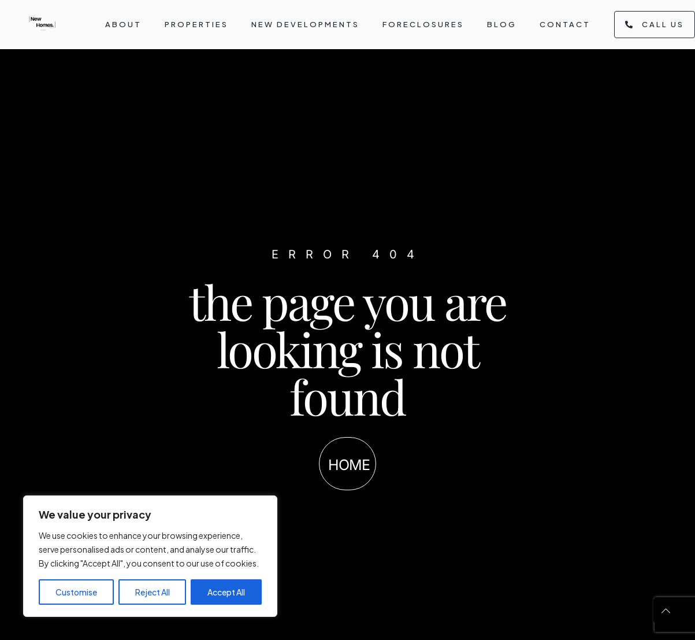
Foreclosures (423, 24)
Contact (565, 24)
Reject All (152, 592)
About (123, 24)
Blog (501, 24)
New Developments (305, 24)
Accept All (226, 592)
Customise (76, 592)
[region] (150, 556)
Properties (196, 24)
